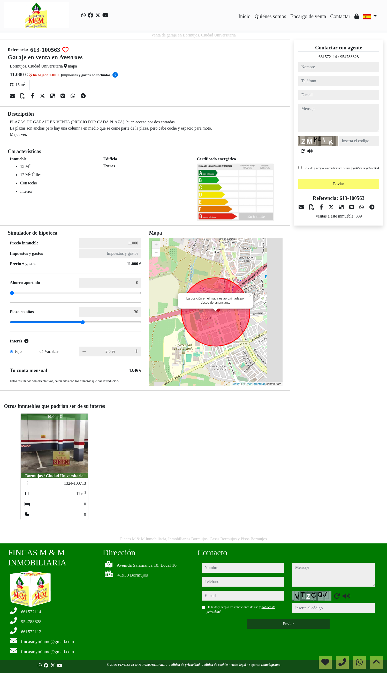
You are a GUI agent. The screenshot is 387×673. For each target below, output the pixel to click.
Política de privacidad (184, 665)
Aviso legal (239, 665)
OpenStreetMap (256, 383)
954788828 (349, 57)
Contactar (340, 16)
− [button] (156, 253)
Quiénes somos (270, 16)
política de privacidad (366, 167)
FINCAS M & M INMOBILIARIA (142, 665)
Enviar (338, 184)
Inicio (244, 16)
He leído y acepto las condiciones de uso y (341, 167)
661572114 (327, 57)
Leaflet (236, 383)
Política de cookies (215, 665)
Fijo (18, 351)
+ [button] (156, 245)
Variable (51, 351)
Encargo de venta (308, 16)
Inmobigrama (270, 665)
